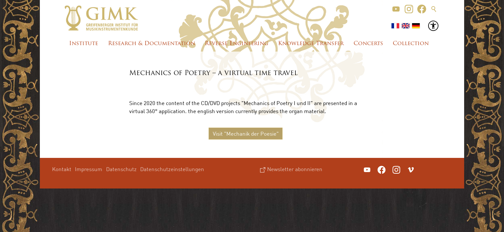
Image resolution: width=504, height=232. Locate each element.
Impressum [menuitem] (88, 169)
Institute (83, 43)
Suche (434, 9)
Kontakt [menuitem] (61, 169)
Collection (411, 43)
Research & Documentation (151, 43)
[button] (396, 9)
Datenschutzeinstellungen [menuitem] (172, 169)
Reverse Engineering (236, 43)
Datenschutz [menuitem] (121, 169)
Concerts (368, 43)
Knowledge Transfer (311, 43)
